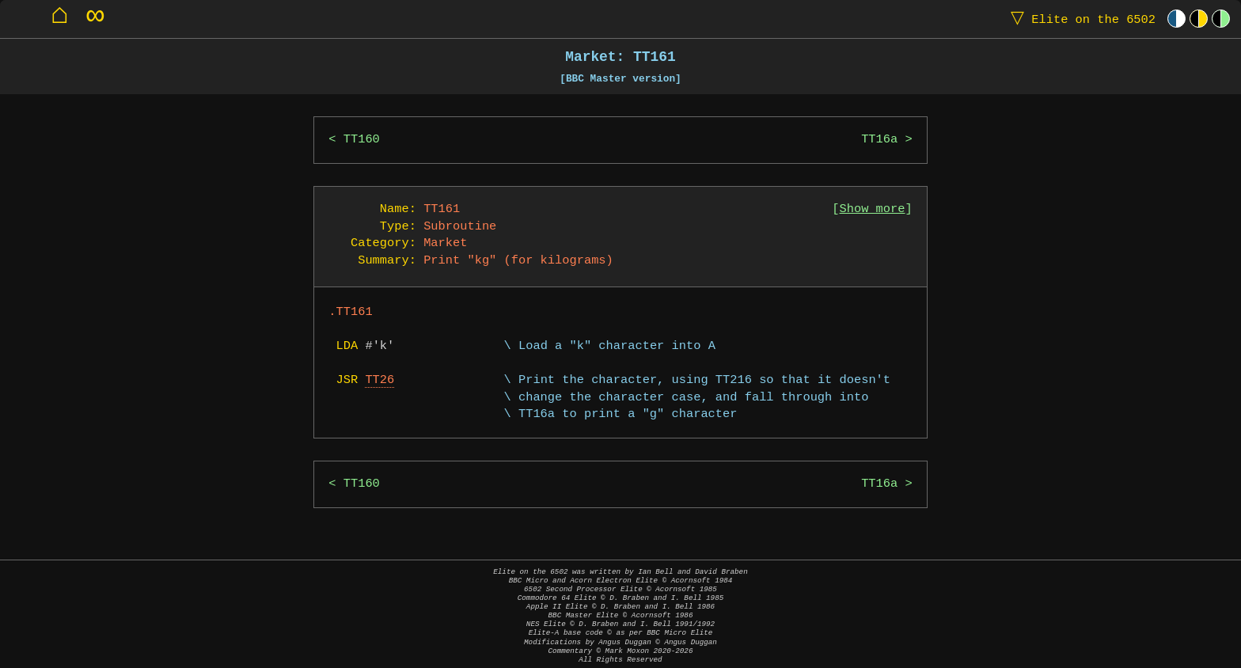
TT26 (379, 380)
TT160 (361, 139)
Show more (872, 209)
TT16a (879, 139)
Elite (1080, 18)
